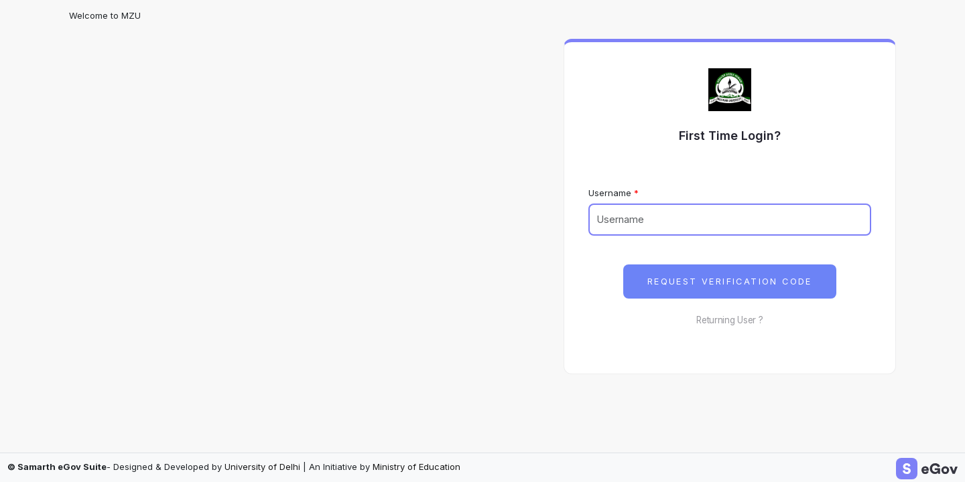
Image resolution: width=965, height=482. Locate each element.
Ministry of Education (416, 466)
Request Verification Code (729, 281)
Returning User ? (729, 320)
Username (609, 192)
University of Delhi (262, 466)
